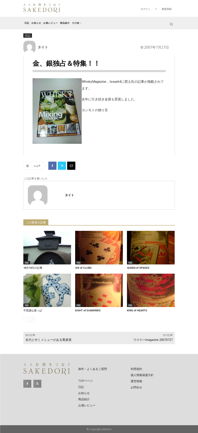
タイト (43, 46)
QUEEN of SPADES (138, 267)
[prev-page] (25, 319)
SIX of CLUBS (83, 267)
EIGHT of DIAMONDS (88, 310)
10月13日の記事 (32, 267)
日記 (27, 262)
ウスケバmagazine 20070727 (153, 340)
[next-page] (32, 319)
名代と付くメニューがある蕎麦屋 (48, 340)
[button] (171, 24)
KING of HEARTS (137, 310)
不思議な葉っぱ (32, 310)
